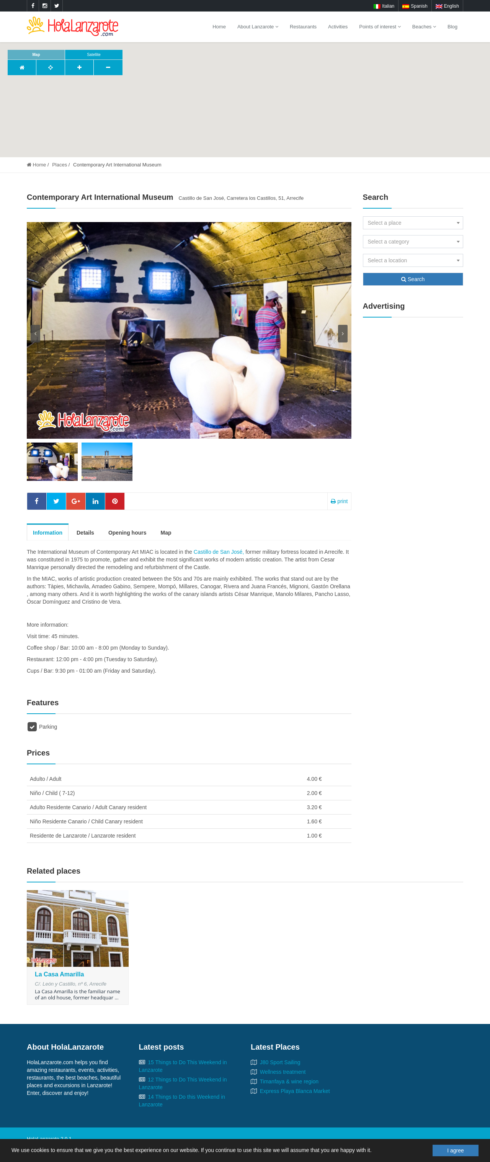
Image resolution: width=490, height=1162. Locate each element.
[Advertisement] (413, 440)
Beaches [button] (424, 27)
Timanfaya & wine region (289, 1081)
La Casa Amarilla (59, 974)
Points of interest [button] (379, 27)
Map (165, 533)
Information (47, 533)
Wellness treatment (283, 1072)
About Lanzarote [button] (257, 27)
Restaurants (303, 27)
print (339, 501)
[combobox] (413, 222)
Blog (452, 27)
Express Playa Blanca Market (295, 1091)
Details (85, 533)
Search (413, 279)
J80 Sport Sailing (280, 1062)
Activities (338, 27)
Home (219, 27)
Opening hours (127, 533)
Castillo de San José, (219, 552)
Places (59, 165)
